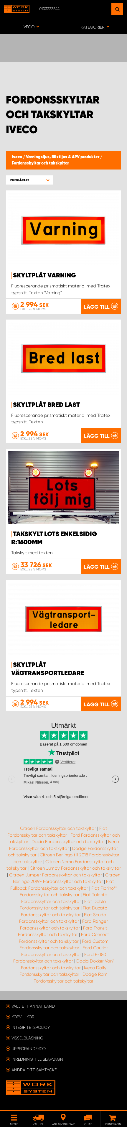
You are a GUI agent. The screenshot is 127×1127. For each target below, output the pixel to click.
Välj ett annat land (33, 1006)
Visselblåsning (27, 1038)
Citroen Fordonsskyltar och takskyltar (58, 828)
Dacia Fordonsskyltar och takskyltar (68, 841)
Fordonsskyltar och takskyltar (40, 163)
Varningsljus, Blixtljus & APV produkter (63, 157)
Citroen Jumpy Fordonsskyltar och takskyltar (75, 868)
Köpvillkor (22, 1016)
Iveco (17, 157)
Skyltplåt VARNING (44, 275)
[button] (29, 180)
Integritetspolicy (30, 1027)
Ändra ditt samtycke (34, 1069)
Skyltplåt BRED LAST (46, 405)
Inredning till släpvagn (37, 1059)
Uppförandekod (28, 1048)
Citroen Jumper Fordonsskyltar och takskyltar (55, 875)
